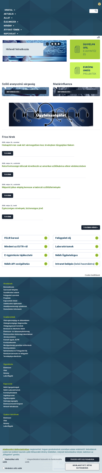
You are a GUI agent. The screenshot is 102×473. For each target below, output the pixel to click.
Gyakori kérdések (11, 414)
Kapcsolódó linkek (10, 301)
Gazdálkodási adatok (11, 293)
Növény (6, 373)
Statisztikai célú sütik (11, 460)
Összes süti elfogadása (82, 459)
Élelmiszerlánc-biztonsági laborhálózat (17, 334)
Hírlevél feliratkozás (17, 49)
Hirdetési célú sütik (12, 468)
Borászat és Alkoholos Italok (14, 329)
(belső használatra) (75, 263)
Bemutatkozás (8, 287)
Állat (5, 370)
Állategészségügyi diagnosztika (15, 323)
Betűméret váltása (98, 37)
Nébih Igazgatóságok (11, 387)
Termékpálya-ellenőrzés (12, 356)
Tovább (7, 153)
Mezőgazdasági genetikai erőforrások (17, 345)
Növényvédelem (9, 348)
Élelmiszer (7, 368)
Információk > (25, 92)
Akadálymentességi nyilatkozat (15, 306)
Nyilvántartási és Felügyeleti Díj (15, 351)
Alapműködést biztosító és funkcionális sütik (43, 460)
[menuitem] (42, 10)
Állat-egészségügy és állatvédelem (16, 320)
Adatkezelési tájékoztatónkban (16, 449)
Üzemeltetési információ (12, 309)
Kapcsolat (7, 384)
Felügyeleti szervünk (11, 295)
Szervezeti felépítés (10, 290)
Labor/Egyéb (8, 376)
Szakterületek (9, 317)
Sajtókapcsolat (9, 395)
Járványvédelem (9, 337)
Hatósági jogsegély (10, 401)
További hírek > (90, 227)
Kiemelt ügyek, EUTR (11, 340)
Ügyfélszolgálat (9, 398)
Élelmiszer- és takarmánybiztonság (16, 331)
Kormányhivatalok (10, 393)
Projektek (7, 298)
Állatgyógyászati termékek (13, 326)
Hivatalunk (7, 284)
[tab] (52, 44)
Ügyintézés (8, 364)
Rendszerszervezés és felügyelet (15, 354)
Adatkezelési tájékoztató (12, 304)
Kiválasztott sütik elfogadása (82, 466)
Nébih (34, 4)
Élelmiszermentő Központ (13, 404)
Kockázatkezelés (9, 342)
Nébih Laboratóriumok (11, 390)
